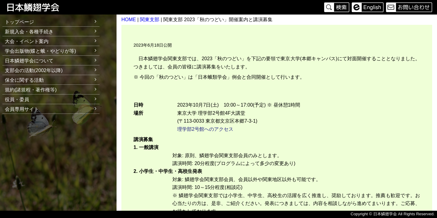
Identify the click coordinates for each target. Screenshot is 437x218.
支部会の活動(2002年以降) (52, 69)
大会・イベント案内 (52, 40)
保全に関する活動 (52, 79)
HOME (128, 19)
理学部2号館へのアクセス (205, 129)
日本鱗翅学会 (37, 7)
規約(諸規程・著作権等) (52, 88)
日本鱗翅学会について (52, 59)
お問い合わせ (408, 7)
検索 (337, 7)
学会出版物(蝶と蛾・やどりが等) (52, 50)
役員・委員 (52, 98)
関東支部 (149, 19)
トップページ (19, 22)
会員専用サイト (22, 109)
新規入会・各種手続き (52, 30)
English (368, 7)
